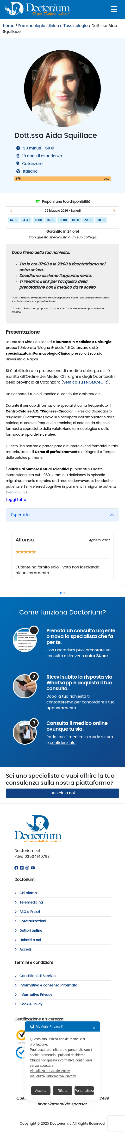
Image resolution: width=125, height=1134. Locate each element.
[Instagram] (27, 868)
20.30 (101, 220)
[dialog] (62, 1060)
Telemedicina (28, 902)
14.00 (13, 220)
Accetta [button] (40, 1091)
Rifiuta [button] (62, 1091)
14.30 (26, 220)
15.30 (50, 220)
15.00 (38, 220)
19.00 (63, 220)
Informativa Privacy (33, 995)
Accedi (22, 949)
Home (8, 26)
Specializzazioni (30, 921)
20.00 (88, 220)
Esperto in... (21, 515)
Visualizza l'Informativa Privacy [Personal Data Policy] (53, 1076)
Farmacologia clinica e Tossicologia (53, 26)
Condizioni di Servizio (35, 976)
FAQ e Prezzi (27, 912)
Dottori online (28, 930)
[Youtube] (33, 868)
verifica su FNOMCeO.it (85, 382)
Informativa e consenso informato (45, 985)
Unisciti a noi (62, 793)
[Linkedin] (22, 868)
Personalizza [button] (84, 1091)
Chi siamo (25, 893)
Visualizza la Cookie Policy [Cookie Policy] (50, 1071)
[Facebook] (16, 868)
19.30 (75, 220)
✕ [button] (93, 1028)
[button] (11, 211)
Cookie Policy (28, 1004)
